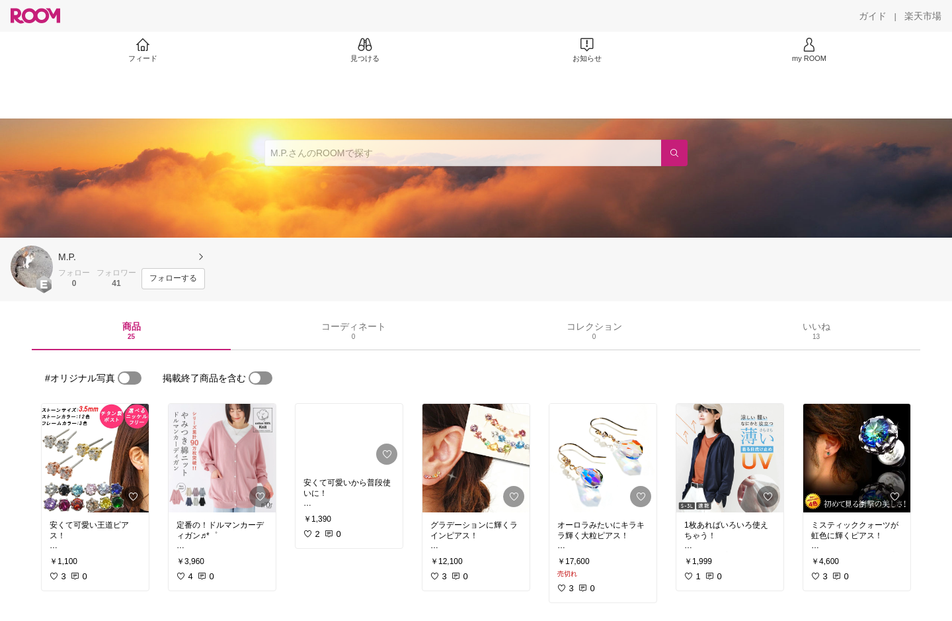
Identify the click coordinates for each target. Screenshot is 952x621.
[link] (95, 458)
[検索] (674, 153)
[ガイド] (873, 16)
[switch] (129, 378)
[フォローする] (173, 278)
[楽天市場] (922, 16)
